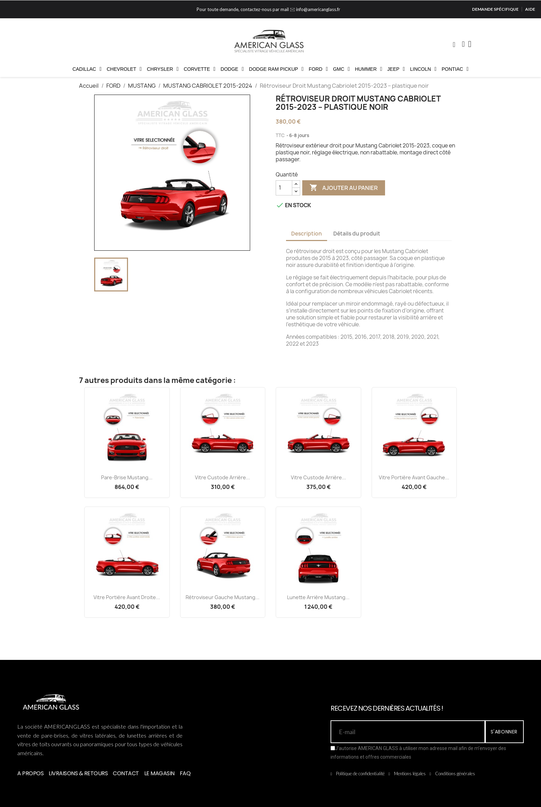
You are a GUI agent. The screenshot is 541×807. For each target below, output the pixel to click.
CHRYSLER (163, 69)
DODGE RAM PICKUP (276, 69)
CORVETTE (200, 69)
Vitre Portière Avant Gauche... (414, 477)
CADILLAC (86, 69)
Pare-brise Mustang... (127, 477)
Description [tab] (306, 233)
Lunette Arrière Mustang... (318, 597)
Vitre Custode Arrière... (222, 477)
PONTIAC (455, 69)
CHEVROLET (124, 69)
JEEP (396, 69)
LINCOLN (423, 69)
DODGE (232, 69)
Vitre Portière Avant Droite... (127, 597)
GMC (341, 69)
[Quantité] (284, 187)
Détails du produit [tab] (356, 233)
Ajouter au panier (343, 187)
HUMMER (368, 69)
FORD (318, 69)
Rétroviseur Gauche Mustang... (222, 597)
